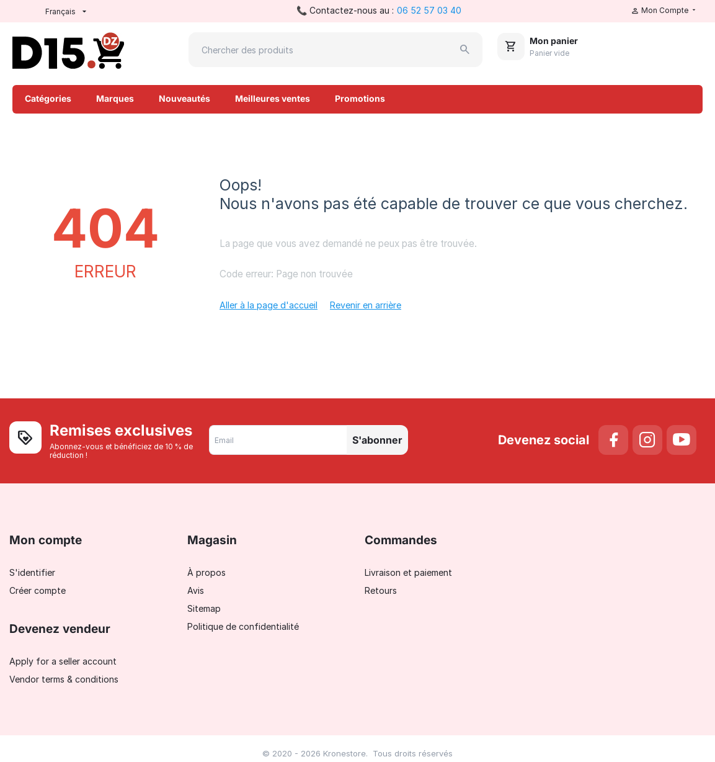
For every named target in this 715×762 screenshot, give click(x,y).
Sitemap (204, 608)
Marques (115, 98)
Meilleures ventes (272, 98)
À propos (206, 572)
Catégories (48, 98)
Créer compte (37, 590)
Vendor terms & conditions (63, 679)
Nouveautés (184, 98)
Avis (195, 590)
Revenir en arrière (365, 305)
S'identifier (32, 572)
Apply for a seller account (63, 661)
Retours (381, 590)
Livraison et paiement (408, 572)
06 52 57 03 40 (429, 10)
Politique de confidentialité (243, 626)
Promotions (360, 98)
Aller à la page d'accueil (269, 305)
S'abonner (377, 440)
